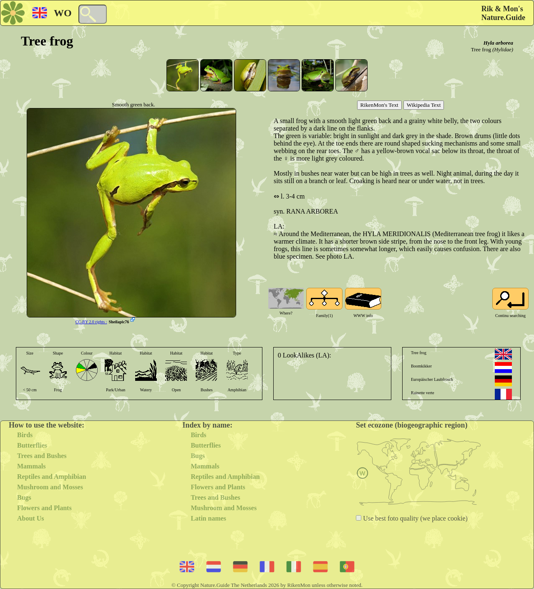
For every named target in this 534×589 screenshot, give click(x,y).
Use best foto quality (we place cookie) (414, 518)
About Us (30, 518)
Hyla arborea (498, 43)
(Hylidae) (502, 49)
